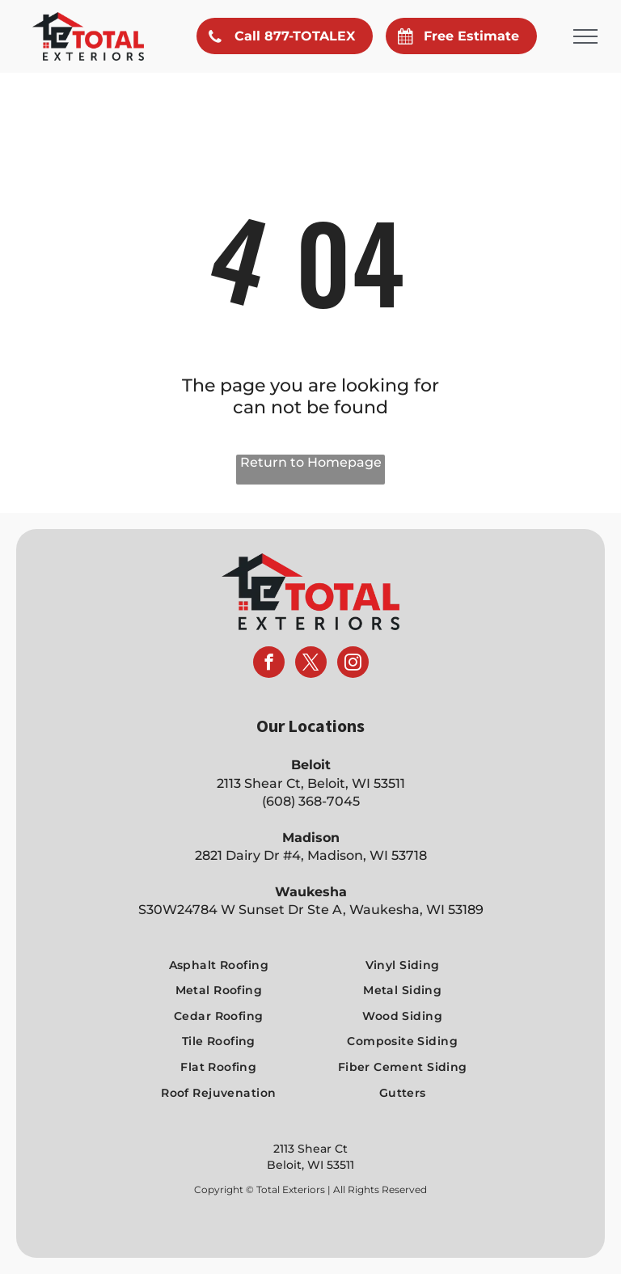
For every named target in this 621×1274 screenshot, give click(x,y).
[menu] (585, 36)
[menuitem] (218, 965)
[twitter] (311, 664)
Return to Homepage (311, 462)
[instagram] (353, 664)
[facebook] (269, 664)
